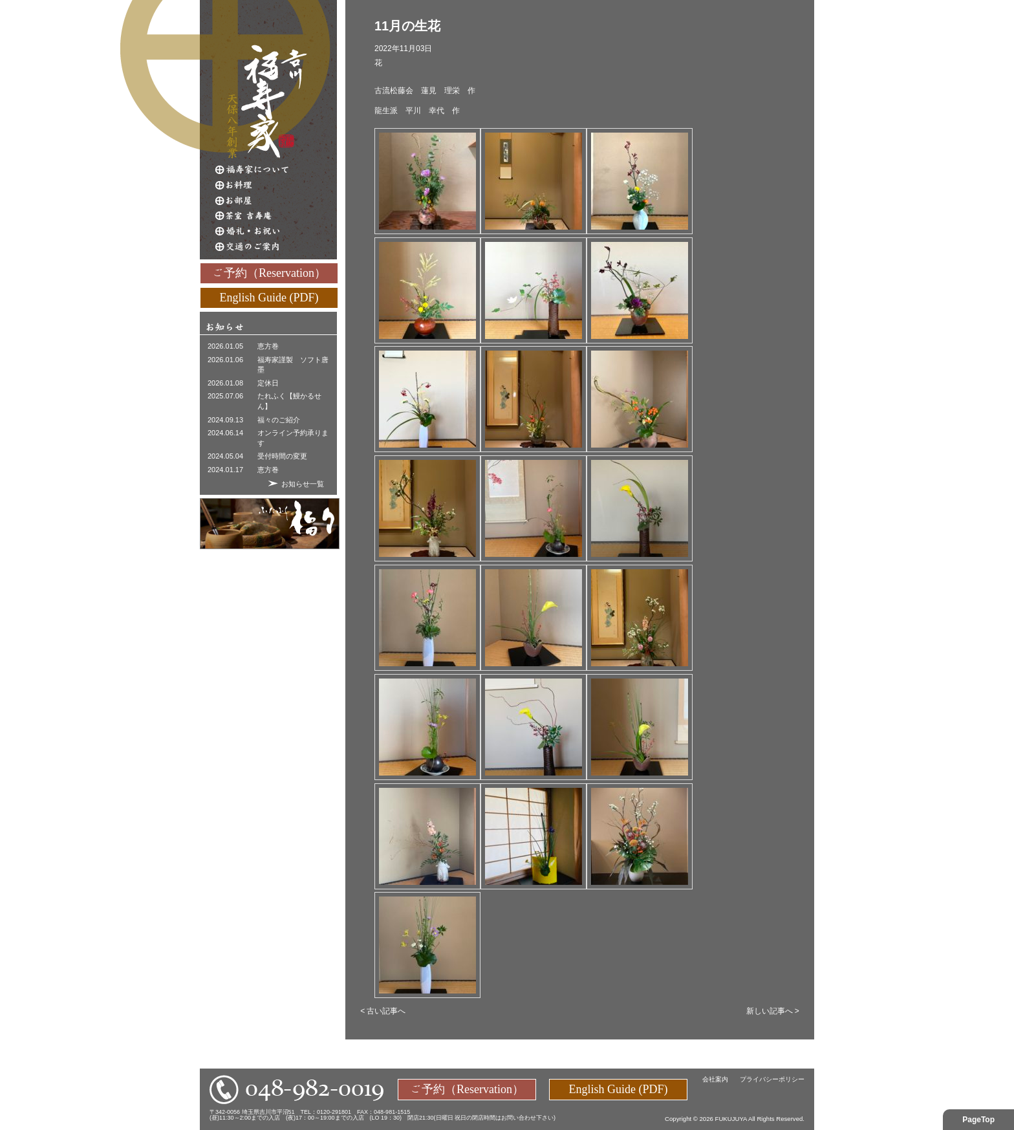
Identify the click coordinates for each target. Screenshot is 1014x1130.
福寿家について (276, 169)
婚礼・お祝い (276, 231)
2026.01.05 (225, 346)
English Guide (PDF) (269, 297)
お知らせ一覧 (302, 484)
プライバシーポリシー (772, 1079)
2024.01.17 (225, 469)
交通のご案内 (276, 247)
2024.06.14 (225, 433)
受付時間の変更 (282, 456)
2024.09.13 (225, 420)
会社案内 (715, 1079)
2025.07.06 (225, 396)
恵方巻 (268, 346)
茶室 (276, 216)
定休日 (268, 383)
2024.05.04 (225, 456)
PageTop (978, 1119)
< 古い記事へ (382, 1011)
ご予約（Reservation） (269, 272)
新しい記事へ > (772, 1011)
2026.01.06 (225, 360)
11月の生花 (407, 26)
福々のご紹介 (278, 420)
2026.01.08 (225, 383)
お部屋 (276, 200)
